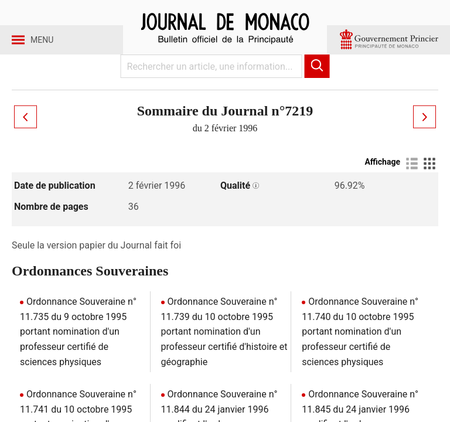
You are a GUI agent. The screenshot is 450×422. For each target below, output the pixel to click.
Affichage (382, 180)
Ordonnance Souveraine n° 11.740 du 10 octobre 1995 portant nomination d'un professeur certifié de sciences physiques (360, 349)
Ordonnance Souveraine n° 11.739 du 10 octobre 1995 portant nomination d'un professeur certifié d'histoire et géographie (224, 349)
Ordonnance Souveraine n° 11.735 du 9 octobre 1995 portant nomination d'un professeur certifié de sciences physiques (78, 349)
